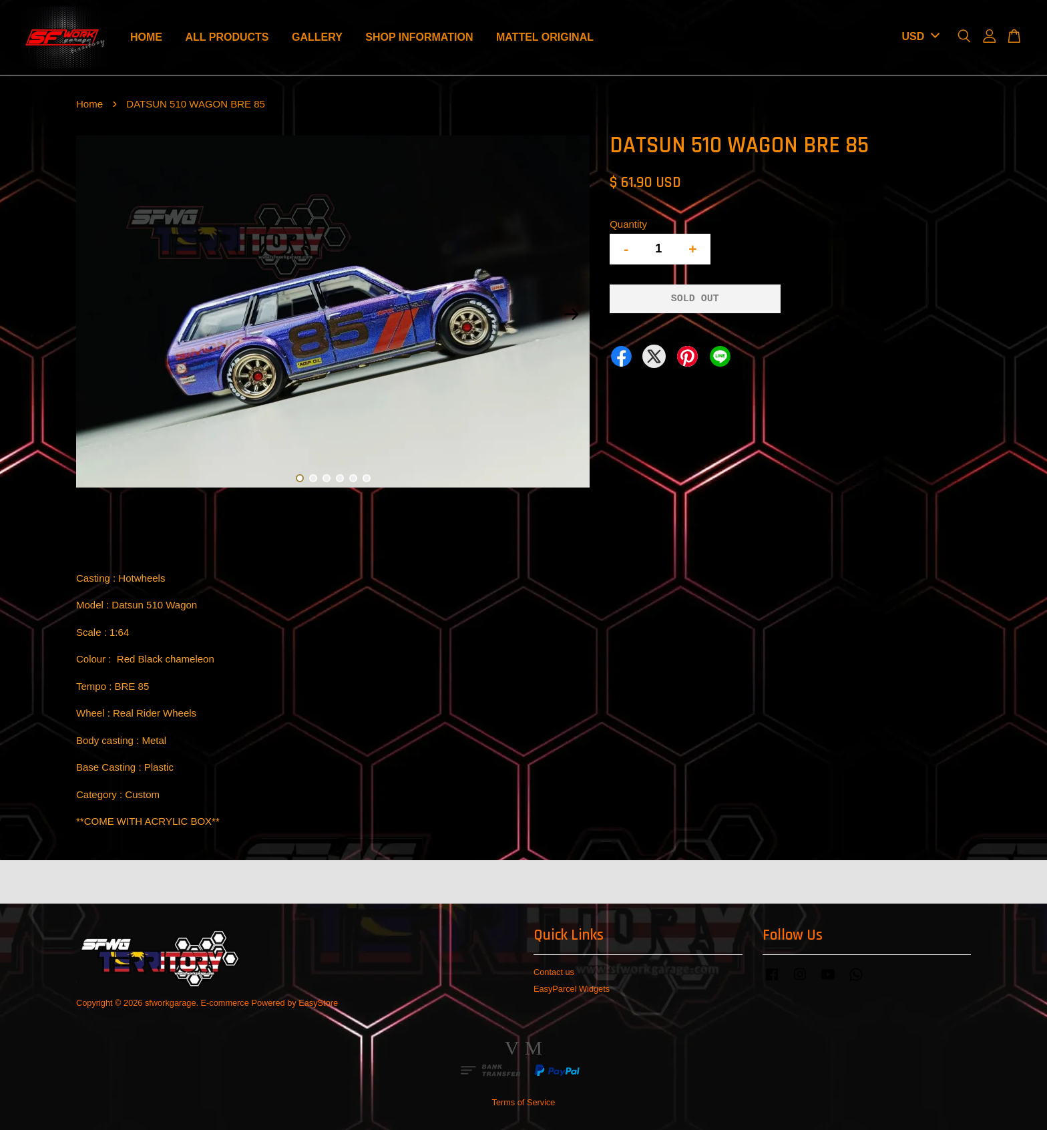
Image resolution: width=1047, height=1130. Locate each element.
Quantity (628, 224)
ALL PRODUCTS (226, 37)
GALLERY (317, 37)
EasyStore (318, 1003)
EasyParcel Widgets (572, 989)
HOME (146, 37)
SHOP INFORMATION (419, 37)
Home (89, 104)
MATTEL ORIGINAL (545, 37)
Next (571, 314)
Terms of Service (524, 1102)
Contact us (554, 972)
